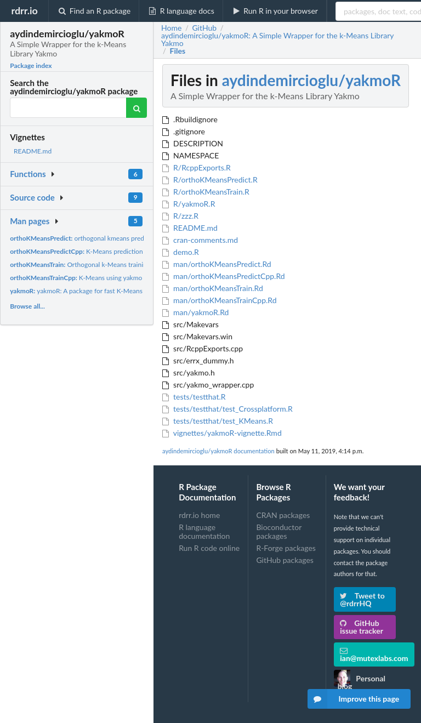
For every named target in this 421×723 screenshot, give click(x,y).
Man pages (29, 221)
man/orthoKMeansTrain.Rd (212, 288)
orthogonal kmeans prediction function (98, 238)
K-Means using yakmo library (86, 278)
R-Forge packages (285, 548)
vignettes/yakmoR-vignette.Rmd (222, 432)
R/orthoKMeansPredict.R (210, 179)
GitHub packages (285, 560)
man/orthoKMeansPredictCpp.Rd (223, 276)
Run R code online (209, 548)
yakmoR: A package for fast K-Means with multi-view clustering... (117, 291)
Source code (32, 197)
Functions (27, 174)
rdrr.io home (199, 515)
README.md (33, 151)
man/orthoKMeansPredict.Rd (216, 264)
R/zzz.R (180, 215)
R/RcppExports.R (196, 167)
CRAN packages (283, 515)
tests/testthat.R (194, 396)
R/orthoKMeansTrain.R (205, 191)
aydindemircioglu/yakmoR (311, 80)
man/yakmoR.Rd (195, 312)
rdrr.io (24, 10)
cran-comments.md (200, 239)
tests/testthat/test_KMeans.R (217, 420)
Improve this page (354, 699)
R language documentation (204, 531)
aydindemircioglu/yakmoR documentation (218, 450)
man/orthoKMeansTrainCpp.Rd (219, 300)
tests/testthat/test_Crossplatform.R (227, 408)
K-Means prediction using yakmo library (105, 251)
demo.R (180, 252)
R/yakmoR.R (188, 203)
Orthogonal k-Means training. (81, 264)
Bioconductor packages (278, 531)
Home (171, 28)
